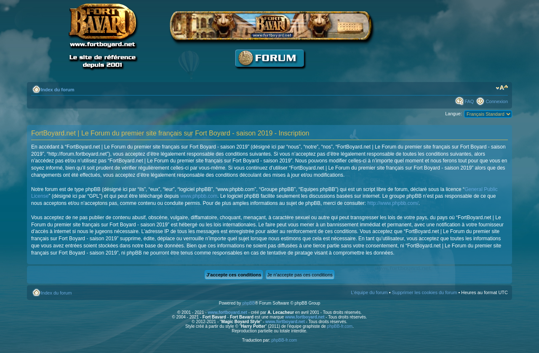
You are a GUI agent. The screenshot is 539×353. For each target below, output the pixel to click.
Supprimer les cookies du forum (424, 292)
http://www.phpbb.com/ (392, 203)
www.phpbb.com (198, 196)
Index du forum (57, 89)
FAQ (469, 101)
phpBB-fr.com (340, 326)
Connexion (497, 101)
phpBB (248, 303)
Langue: (453, 113)
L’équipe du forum (369, 292)
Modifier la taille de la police (502, 88)
